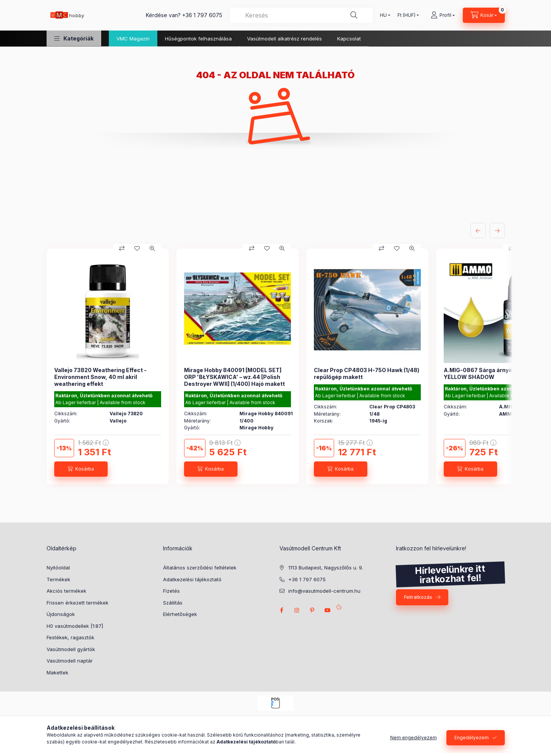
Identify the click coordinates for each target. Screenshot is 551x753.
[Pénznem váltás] (406, 15)
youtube (327, 610)
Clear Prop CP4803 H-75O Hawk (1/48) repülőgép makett (366, 373)
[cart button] (484, 15)
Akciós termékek (66, 591)
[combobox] (301, 15)
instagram (297, 610)
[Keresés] (354, 15)
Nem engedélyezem (413, 737)
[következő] (497, 230)
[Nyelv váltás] (383, 15)
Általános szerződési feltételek (199, 567)
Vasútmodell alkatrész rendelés (284, 38)
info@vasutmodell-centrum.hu (324, 591)
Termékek (58, 579)
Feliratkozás (418, 597)
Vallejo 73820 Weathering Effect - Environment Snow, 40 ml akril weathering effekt (100, 377)
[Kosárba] (81, 469)
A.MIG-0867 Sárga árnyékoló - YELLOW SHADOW (485, 373)
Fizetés (171, 591)
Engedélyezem (471, 737)
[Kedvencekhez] (137, 248)
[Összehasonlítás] (121, 248)
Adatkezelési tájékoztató (192, 579)
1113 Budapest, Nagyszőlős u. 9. (325, 567)
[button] (74, 38)
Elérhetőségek (180, 614)
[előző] (478, 230)
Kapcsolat (349, 38)
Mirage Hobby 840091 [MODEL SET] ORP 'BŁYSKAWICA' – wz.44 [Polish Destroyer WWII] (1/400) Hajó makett (234, 377)
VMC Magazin (133, 38)
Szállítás (173, 603)
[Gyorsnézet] (152, 248)
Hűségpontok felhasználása (198, 38)
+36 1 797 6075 (202, 15)
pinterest (312, 610)
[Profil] (443, 15)
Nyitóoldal (58, 567)
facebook (281, 610)
